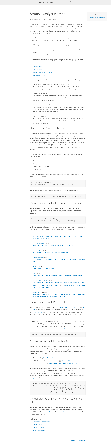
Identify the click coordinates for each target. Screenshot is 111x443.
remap (55, 29)
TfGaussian (49, 283)
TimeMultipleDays (64, 276)
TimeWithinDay (38, 276)
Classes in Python (37, 423)
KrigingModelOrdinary (41, 252)
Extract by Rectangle (63, 411)
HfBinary (36, 246)
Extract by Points (47, 411)
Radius (35, 266)
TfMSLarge (56, 285)
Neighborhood (38, 257)
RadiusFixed (37, 269)
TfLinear (63, 283)
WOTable (63, 360)
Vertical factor (37, 292)
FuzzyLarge (49, 236)
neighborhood (45, 29)
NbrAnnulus (37, 259)
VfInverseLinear (64, 294)
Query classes (37, 69)
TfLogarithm (72, 283)
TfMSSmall (64, 285)
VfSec (42, 297)
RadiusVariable (49, 269)
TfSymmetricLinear (43, 287)
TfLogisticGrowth (45, 285)
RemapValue (56, 357)
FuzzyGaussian (38, 236)
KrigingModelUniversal (59, 252)
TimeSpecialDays (51, 276)
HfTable (72, 246)
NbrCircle (46, 259)
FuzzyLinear (58, 236)
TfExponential (38, 283)
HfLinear (65, 246)
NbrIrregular (55, 259)
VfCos (37, 297)
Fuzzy (35, 234)
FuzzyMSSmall (79, 236)
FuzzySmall (45, 239)
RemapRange (47, 357)
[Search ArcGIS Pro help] (53, 2)
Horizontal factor (38, 243)
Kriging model (37, 250)
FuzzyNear (37, 239)
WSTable (70, 360)
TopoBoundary (65, 307)
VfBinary (36, 294)
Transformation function (40, 280)
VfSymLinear (52, 294)
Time (34, 273)
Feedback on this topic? (78, 439)
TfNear (71, 285)
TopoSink (77, 363)
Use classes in (39, 75)
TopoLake (74, 307)
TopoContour (52, 363)
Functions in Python (38, 426)
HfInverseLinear (55, 246)
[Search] (71, 2)
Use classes (97, 18)
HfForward (44, 246)
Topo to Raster (37, 312)
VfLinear (44, 294)
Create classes (37, 66)
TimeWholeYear (77, 276)
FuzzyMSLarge (68, 236)
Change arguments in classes (42, 72)
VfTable (62, 297)
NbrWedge (75, 259)
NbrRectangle (66, 259)
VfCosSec (47, 297)
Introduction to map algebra (41, 420)
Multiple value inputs (38, 429)
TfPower (78, 285)
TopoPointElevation (65, 363)
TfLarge (56, 283)
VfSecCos (55, 297)
